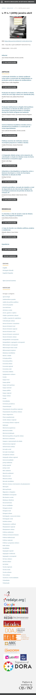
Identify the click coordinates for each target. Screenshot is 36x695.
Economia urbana (7, 363)
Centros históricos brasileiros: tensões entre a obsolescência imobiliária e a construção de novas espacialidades (16, 126)
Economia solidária (8, 371)
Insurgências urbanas (8, 454)
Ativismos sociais (7, 310)
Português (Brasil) (8, 270)
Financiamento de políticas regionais (13, 409)
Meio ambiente (7, 470)
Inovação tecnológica (8, 452)
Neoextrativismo (7, 502)
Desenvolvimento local (9, 326)
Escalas (5, 377)
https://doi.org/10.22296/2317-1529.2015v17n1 (18, 41)
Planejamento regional (9, 527)
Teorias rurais (6, 569)
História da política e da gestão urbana (13, 436)
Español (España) (8, 273)
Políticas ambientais (8, 532)
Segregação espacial (8, 551)
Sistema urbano (7, 561)
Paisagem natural (7, 508)
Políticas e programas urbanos (11, 543)
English (5, 268)
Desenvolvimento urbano (10, 337)
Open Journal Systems (9, 280)
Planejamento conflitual (9, 524)
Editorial (4, 55)
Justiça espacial (7, 465)
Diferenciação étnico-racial (10, 347)
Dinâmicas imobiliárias (9, 353)
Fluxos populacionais (8, 417)
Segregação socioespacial (9, 556)
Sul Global (5, 564)
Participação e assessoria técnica (11, 516)
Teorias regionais (7, 567)
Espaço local (6, 379)
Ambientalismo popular (9, 299)
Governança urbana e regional (11, 422)
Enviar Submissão (10, 256)
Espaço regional (7, 393)
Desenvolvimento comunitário (11, 323)
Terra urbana (6, 575)
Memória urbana (7, 478)
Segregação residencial (9, 553)
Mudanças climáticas (8, 500)
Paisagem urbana (7, 513)
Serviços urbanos (7, 559)
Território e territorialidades (10, 577)
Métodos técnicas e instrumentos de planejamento (16, 484)
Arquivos (10, 8)
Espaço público (7, 390)
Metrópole (5, 486)
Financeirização (7, 406)
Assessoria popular (8, 305)
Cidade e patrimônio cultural (10, 315)
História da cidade (8, 430)
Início (4, 8)
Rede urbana (6, 545)
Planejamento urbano (9, 529)
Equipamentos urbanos (9, 374)
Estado (4, 398)
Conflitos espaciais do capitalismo (12, 318)
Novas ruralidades (8, 505)
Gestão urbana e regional (9, 420)
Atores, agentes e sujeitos (9, 313)
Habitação (5, 425)
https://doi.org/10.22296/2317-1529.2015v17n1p (17, 44)
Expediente (5, 244)
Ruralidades (6, 548)
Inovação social (7, 449)
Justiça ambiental (7, 462)
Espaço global (6, 382)
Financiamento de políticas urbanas (12, 412)
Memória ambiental (8, 473)
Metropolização (7, 489)
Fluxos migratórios (8, 414)
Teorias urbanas (7, 572)
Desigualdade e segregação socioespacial (14, 342)
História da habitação (8, 433)
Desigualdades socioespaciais (11, 339)
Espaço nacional (7, 387)
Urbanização (6, 583)
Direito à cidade (7, 355)
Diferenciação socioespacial (10, 345)
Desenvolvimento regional (10, 329)
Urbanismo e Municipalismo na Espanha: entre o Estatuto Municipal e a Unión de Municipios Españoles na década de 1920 (18, 173)
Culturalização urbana (9, 321)
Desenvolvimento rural (9, 331)
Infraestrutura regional (9, 444)
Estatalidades (6, 401)
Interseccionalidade (8, 460)
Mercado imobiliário (8, 481)
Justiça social (6, 468)
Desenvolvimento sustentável (11, 334)
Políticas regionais (8, 540)
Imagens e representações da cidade (12, 441)
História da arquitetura (9, 428)
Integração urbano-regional (10, 457)
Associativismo (7, 307)
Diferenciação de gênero (9, 350)
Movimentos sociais (8, 497)
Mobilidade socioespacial (9, 494)
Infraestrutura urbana (9, 446)
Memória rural (7, 476)
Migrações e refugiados (9, 492)
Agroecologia (6, 297)
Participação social (8, 519)
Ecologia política (7, 358)
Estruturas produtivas (9, 404)
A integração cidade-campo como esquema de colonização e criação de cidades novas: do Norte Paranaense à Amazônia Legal (18, 156)
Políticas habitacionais (9, 537)
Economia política (7, 361)
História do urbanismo (9, 438)
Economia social (7, 369)
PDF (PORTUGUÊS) (10, 62)
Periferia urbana (7, 521)
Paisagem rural (7, 511)
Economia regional (8, 366)
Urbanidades (6, 580)
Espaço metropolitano (9, 385)
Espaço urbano (7, 396)
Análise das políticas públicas (10, 302)
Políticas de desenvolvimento (11, 535)
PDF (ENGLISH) (26, 119)
